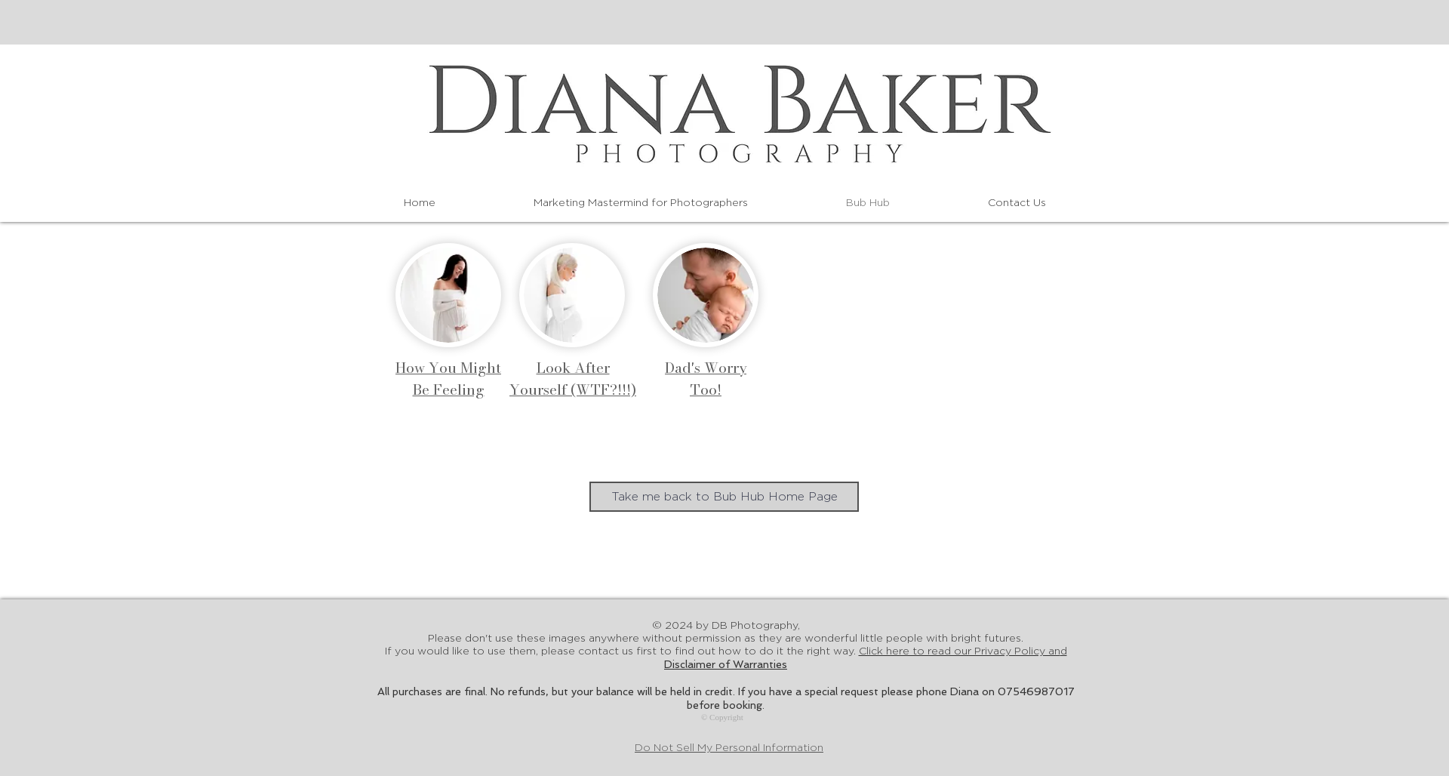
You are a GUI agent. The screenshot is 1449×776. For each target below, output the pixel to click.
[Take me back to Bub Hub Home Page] (724, 497)
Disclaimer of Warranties (725, 664)
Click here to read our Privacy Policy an (963, 651)
